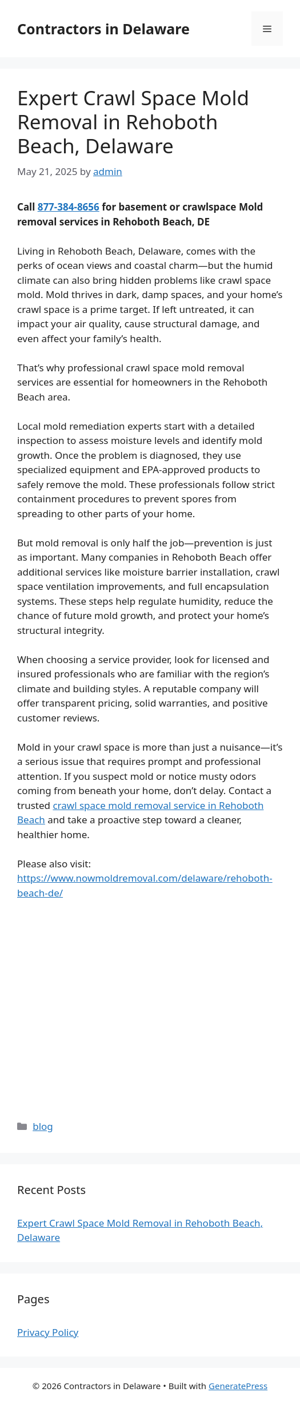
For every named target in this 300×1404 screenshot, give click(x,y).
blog (43, 1126)
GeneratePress (238, 1385)
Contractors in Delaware (103, 28)
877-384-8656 (68, 206)
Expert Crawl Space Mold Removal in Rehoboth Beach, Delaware (133, 121)
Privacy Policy (47, 1332)
